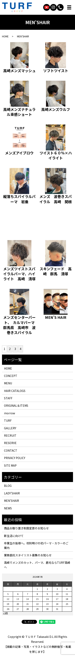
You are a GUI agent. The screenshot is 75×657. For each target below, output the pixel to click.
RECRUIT (10, 435)
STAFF (8, 398)
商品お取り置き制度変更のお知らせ (26, 528)
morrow (9, 413)
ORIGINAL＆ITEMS (16, 406)
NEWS (8, 508)
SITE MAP (10, 465)
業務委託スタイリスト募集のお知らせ (28, 555)
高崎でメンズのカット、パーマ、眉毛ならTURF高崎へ (37, 565)
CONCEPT (10, 376)
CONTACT (10, 450)
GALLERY (10, 428)
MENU (8, 383)
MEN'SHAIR (11, 501)
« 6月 (5, 612)
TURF (8, 420)
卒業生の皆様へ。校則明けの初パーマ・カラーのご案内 (36, 545)
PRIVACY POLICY (14, 458)
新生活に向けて (14, 536)
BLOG (8, 486)
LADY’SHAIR (12, 493)
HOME (5, 36)
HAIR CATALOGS (14, 391)
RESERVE (10, 443)
